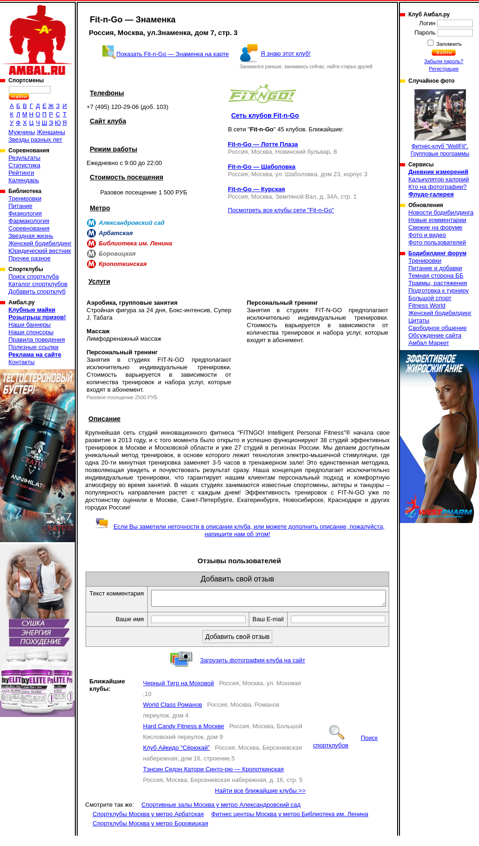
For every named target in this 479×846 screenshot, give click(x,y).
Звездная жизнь (30, 235)
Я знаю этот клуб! (286, 53)
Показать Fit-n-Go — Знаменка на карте (172, 53)
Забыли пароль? (444, 61)
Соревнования (29, 228)
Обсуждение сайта (434, 335)
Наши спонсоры (30, 332)
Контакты (21, 362)
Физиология (25, 213)
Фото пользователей (437, 242)
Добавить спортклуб (36, 291)
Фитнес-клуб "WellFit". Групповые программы (440, 123)
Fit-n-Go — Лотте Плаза (263, 144)
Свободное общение (437, 327)
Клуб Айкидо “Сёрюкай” (176, 757)
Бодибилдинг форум (437, 253)
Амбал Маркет (428, 342)
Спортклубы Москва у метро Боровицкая (150, 833)
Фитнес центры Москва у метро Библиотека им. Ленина (289, 824)
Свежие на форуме (435, 227)
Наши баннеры (29, 324)
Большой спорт (429, 297)
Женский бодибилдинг (40, 243)
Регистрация (443, 69)
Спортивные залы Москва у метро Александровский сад (220, 814)
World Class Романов (172, 714)
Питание (20, 205)
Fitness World (426, 305)
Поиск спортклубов (345, 752)
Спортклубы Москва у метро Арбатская (148, 824)
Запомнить (448, 44)
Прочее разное (29, 258)
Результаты (24, 157)
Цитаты (418, 320)
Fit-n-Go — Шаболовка (261, 166)
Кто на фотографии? (437, 186)
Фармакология (28, 220)
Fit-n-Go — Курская (256, 189)
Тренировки (24, 198)
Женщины (50, 132)
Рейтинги (21, 172)
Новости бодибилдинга (440, 212)
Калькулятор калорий (438, 179)
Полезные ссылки (33, 347)
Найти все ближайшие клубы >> (260, 800)
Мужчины (21, 132)
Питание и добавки (435, 268)
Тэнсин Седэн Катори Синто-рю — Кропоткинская (213, 779)
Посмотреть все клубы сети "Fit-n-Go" (281, 210)
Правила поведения (36, 339)
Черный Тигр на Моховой (178, 693)
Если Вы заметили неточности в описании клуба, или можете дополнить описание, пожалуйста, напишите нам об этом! (240, 530)
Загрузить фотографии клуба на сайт (252, 670)
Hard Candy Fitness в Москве (183, 736)
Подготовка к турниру (438, 290)
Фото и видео (427, 234)
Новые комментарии (437, 219)
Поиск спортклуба (33, 276)
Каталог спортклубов (37, 283)
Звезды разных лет (35, 139)
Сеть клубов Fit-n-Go (265, 115)
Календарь (23, 180)
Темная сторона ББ (436, 275)
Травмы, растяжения (437, 283)
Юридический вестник (39, 250)
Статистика (24, 165)
